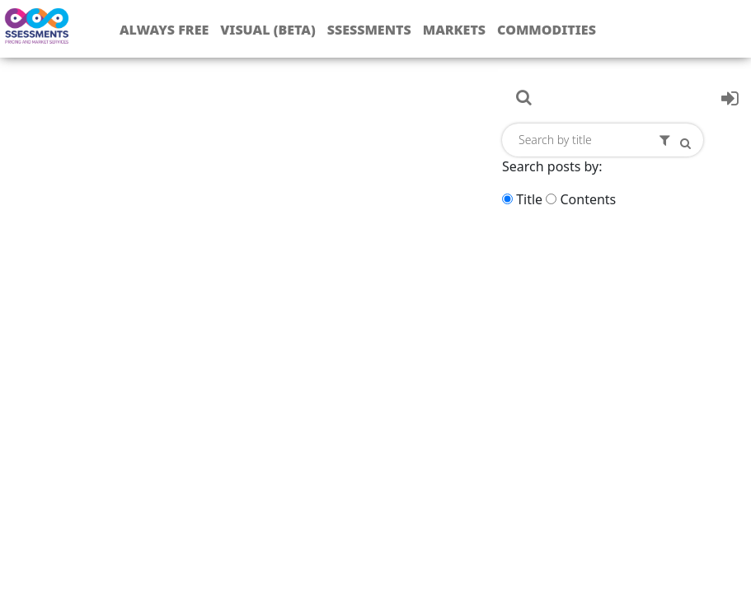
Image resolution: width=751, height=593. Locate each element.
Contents (588, 199)
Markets (454, 30)
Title (529, 199)
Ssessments (369, 30)
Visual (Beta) (267, 30)
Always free (164, 30)
